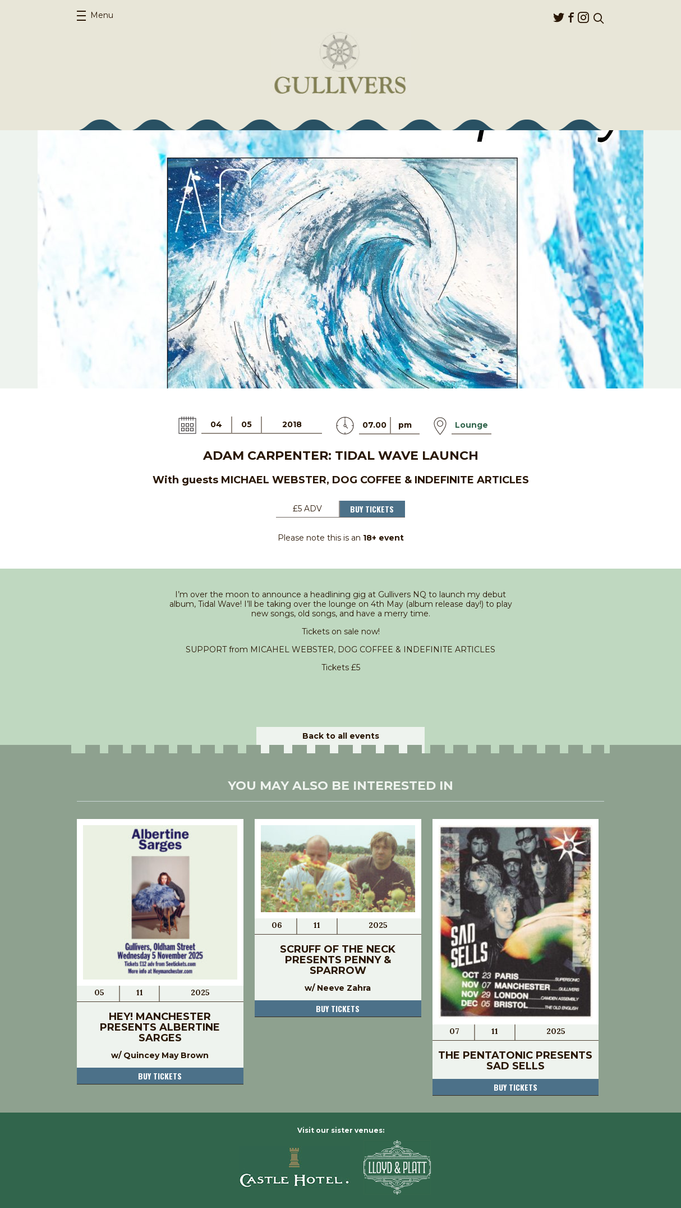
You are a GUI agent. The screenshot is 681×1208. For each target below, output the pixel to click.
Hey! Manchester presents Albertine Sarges (160, 1027)
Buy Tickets (372, 509)
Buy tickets (160, 1076)
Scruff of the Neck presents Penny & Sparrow (337, 960)
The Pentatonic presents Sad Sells (515, 1060)
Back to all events (340, 736)
